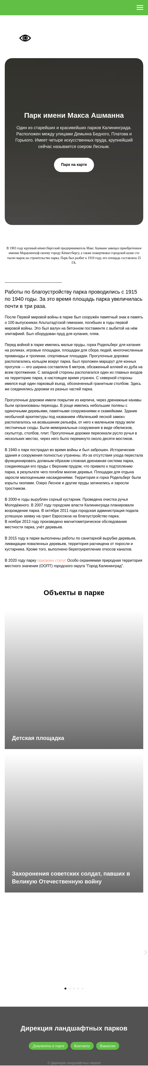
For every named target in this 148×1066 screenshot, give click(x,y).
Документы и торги (48, 1046)
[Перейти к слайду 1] (65, 988)
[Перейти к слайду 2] (70, 988)
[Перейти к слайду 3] (74, 988)
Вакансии (107, 1046)
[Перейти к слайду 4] (78, 988)
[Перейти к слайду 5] (83, 988)
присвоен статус (51, 560)
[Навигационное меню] (140, 7)
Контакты (82, 1046)
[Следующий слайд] (145, 952)
